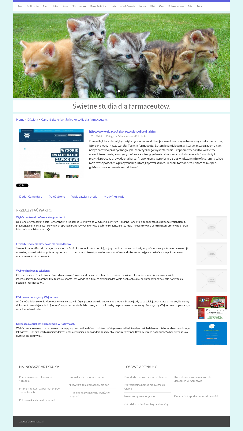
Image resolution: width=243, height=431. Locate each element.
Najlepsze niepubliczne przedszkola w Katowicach (45, 323)
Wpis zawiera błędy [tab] (84, 196)
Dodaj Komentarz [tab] (30, 196)
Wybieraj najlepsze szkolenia (33, 270)
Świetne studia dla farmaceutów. (86, 119)
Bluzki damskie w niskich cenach (88, 377)
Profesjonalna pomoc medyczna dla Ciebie (145, 386)
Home (20, 119)
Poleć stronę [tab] (57, 196)
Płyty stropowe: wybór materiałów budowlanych (39, 390)
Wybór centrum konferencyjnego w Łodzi (40, 217)
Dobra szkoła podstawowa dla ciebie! (196, 396)
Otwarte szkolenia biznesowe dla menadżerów (43, 244)
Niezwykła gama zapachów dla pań (89, 384)
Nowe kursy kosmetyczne (139, 396)
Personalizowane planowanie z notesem (37, 378)
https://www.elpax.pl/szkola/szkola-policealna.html (122, 131)
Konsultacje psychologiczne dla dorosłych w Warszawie (192, 378)
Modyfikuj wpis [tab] (114, 196)
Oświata (32, 119)
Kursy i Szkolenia (52, 119)
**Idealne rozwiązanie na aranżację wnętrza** (89, 394)
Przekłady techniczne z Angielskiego (145, 377)
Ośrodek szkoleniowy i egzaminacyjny (146, 404)
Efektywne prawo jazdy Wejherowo (37, 297)
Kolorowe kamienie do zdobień (37, 400)
